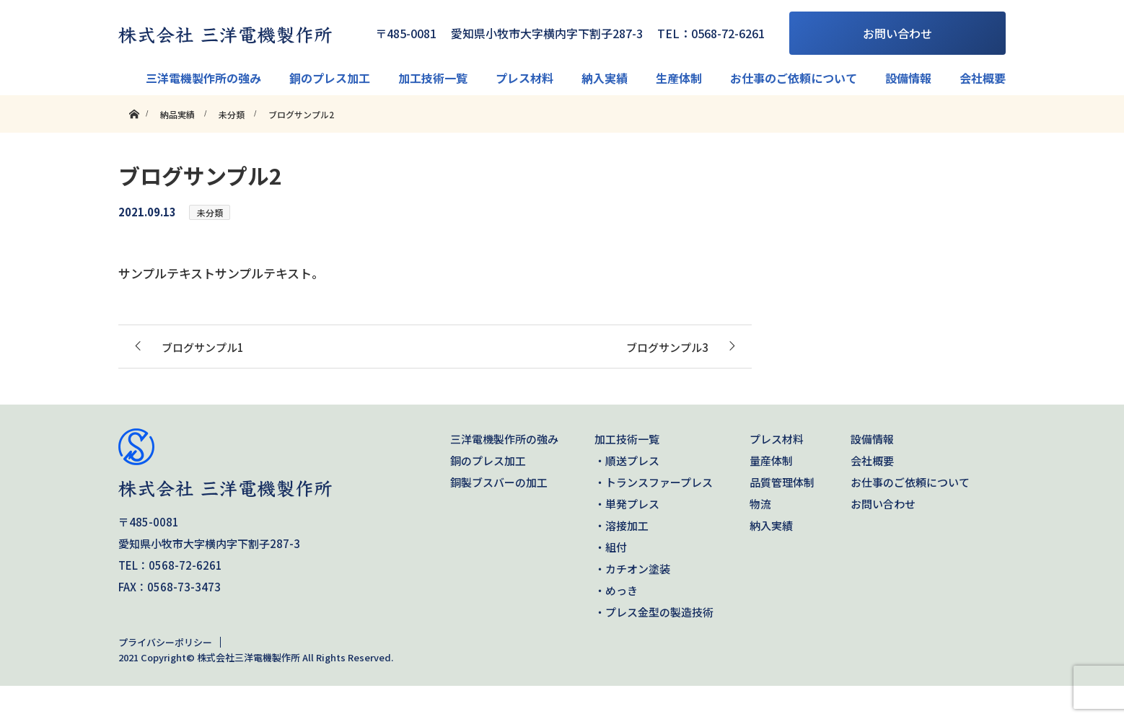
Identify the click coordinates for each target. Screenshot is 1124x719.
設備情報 (908, 78)
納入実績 (604, 78)
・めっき (616, 590)
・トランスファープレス (653, 482)
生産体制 (679, 78)
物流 (760, 503)
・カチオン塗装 (632, 568)
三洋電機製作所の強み (203, 78)
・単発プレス (626, 503)
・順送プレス (626, 460)
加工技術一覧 (432, 78)
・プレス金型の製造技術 (654, 611)
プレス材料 (524, 78)
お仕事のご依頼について (793, 78)
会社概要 (983, 78)
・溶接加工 (621, 525)
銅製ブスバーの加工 (499, 482)
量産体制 (771, 460)
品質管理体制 (782, 482)
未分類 (210, 212)
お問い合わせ (897, 33)
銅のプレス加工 (329, 78)
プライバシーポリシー (165, 642)
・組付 (610, 547)
